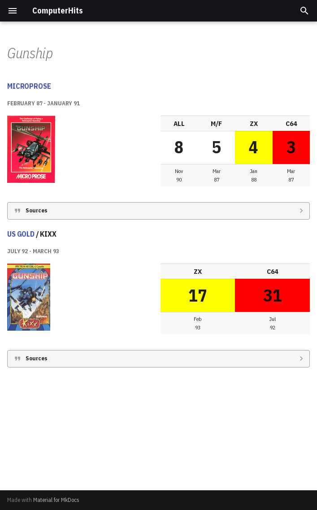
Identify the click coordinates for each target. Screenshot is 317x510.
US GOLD (21, 345)
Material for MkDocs (56, 500)
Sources (37, 322)
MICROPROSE (29, 198)
